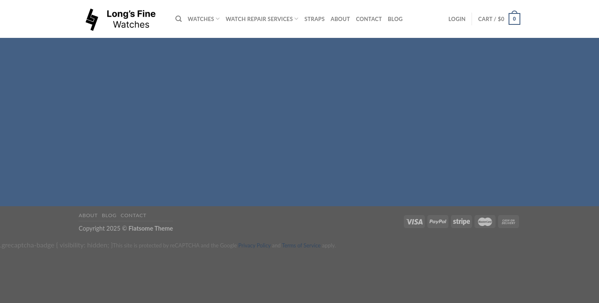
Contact (369, 19)
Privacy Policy (254, 245)
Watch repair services (262, 19)
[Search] (178, 19)
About (340, 19)
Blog (395, 19)
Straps (315, 19)
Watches (204, 19)
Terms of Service (301, 245)
